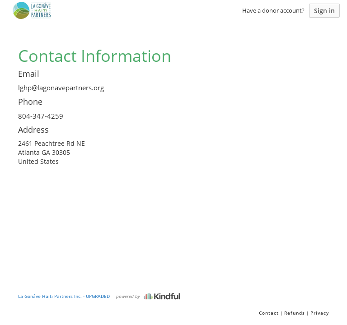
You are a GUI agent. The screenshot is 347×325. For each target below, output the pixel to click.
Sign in (324, 10)
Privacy (319, 313)
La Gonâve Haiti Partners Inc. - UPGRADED (64, 296)
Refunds (294, 313)
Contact (269, 313)
